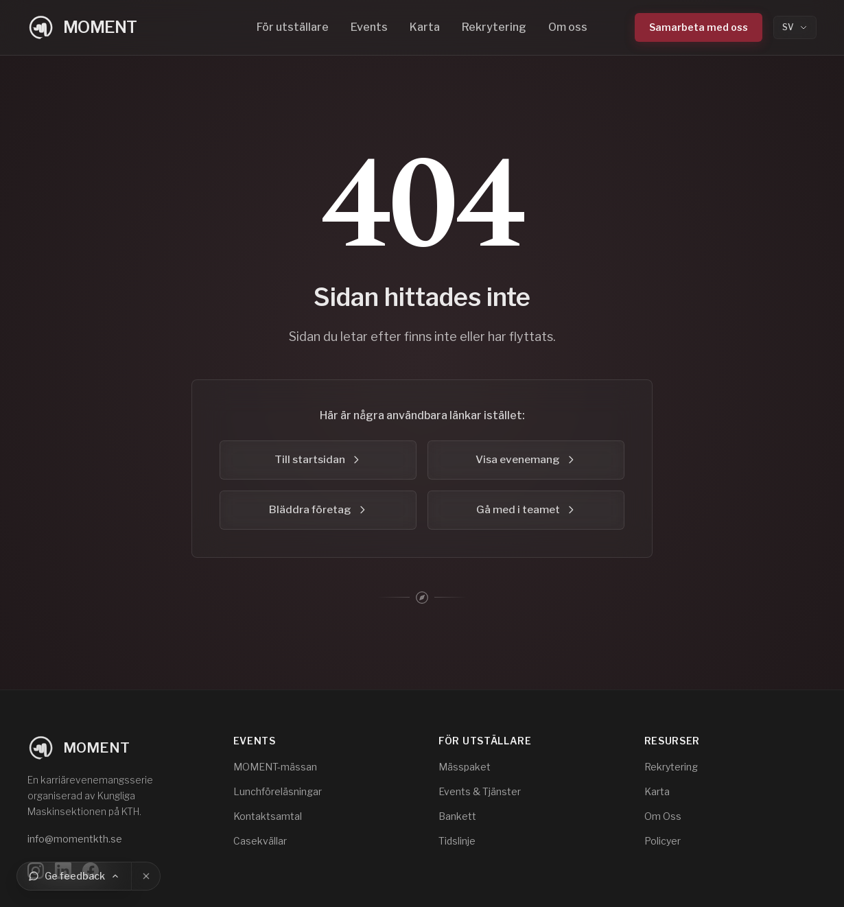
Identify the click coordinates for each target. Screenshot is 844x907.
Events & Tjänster (479, 791)
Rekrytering (494, 27)
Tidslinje (457, 841)
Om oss (567, 27)
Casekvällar (260, 841)
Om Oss (662, 816)
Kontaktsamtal (267, 816)
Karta (425, 27)
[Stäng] (146, 876)
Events (369, 27)
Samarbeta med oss (698, 27)
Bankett (457, 816)
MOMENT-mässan (275, 767)
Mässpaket (464, 767)
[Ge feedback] (73, 876)
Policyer (662, 841)
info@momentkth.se (74, 839)
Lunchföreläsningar (277, 791)
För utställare (293, 27)
